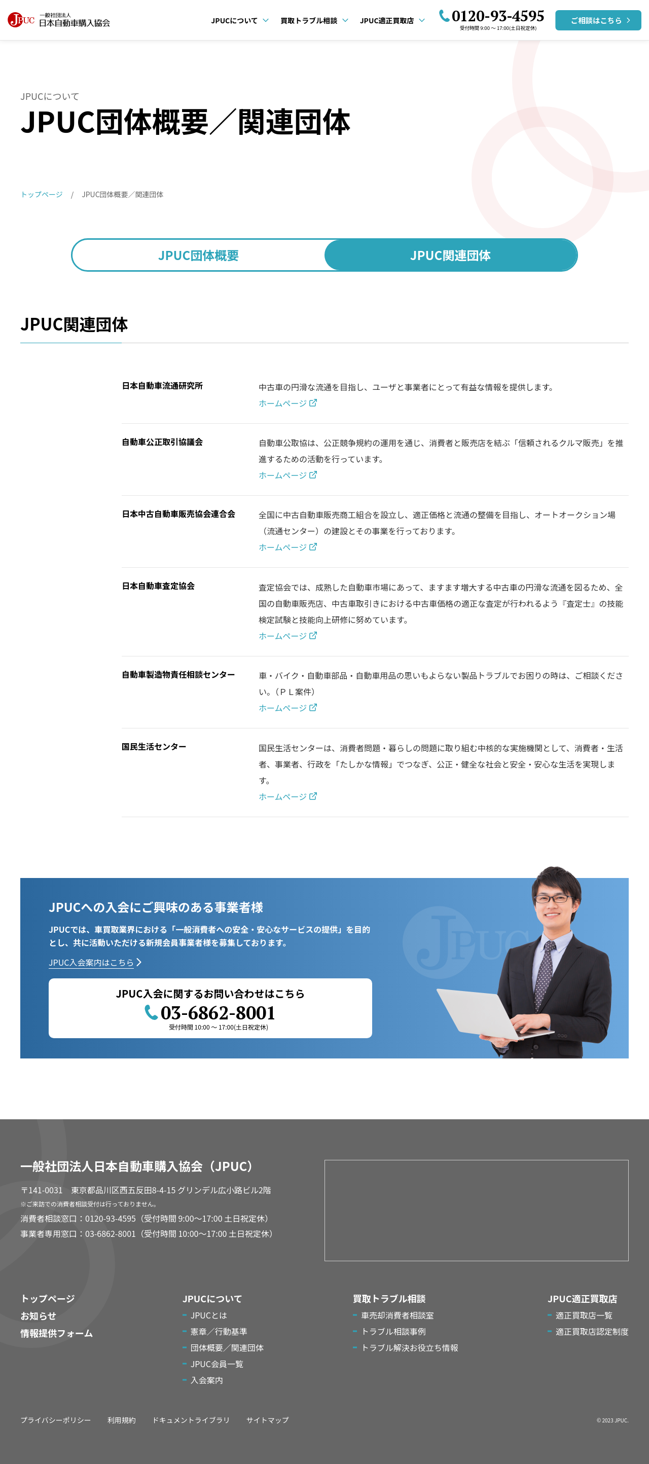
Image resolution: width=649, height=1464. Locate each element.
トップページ (47, 1298)
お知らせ (38, 1315)
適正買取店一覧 (584, 1315)
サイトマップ (267, 1420)
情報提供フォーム (56, 1332)
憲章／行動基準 (219, 1331)
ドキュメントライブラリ (191, 1420)
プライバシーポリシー (55, 1420)
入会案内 (207, 1380)
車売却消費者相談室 (397, 1315)
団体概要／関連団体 (227, 1347)
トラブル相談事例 (393, 1331)
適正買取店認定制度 (592, 1331)
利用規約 (121, 1420)
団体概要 (198, 255)
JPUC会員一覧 (217, 1364)
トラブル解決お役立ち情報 (409, 1347)
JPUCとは (209, 1315)
